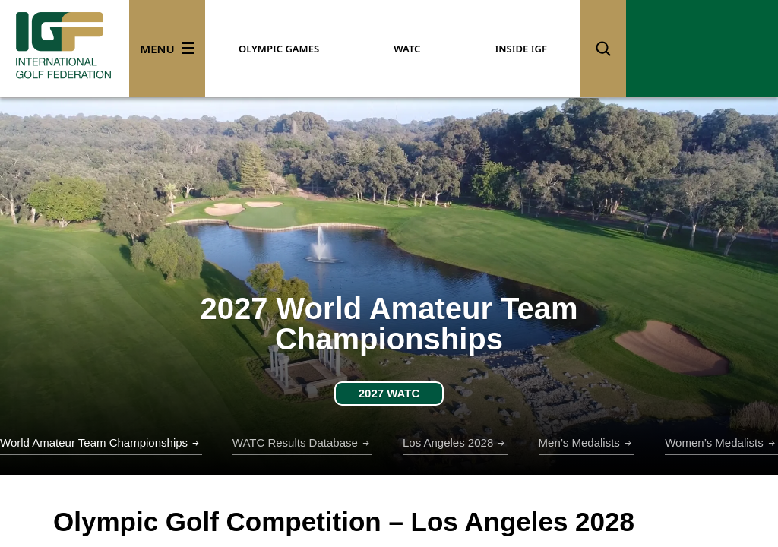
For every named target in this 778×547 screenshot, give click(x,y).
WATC (407, 48)
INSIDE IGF (520, 48)
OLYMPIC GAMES (279, 48)
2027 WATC (389, 393)
